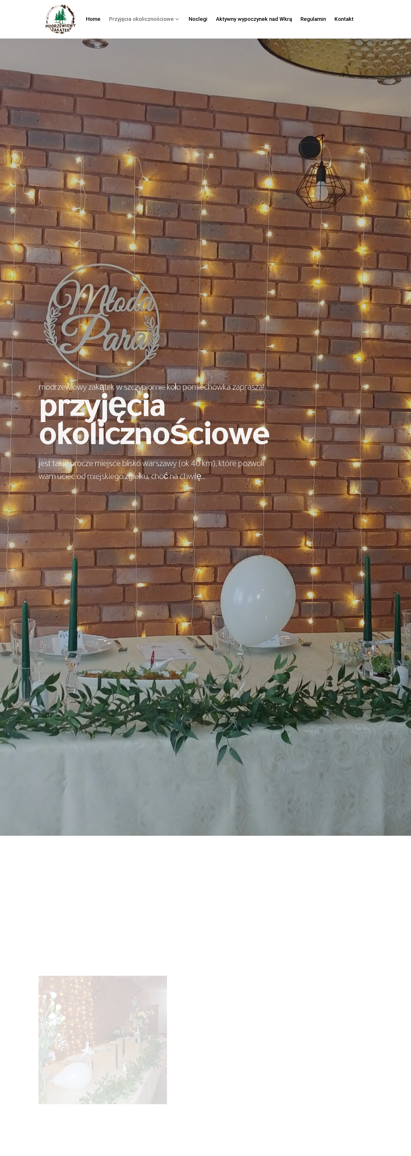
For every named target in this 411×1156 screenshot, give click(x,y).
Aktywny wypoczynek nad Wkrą (254, 19)
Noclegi (198, 19)
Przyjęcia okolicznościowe (144, 19)
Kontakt (344, 19)
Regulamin (313, 19)
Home (93, 19)
